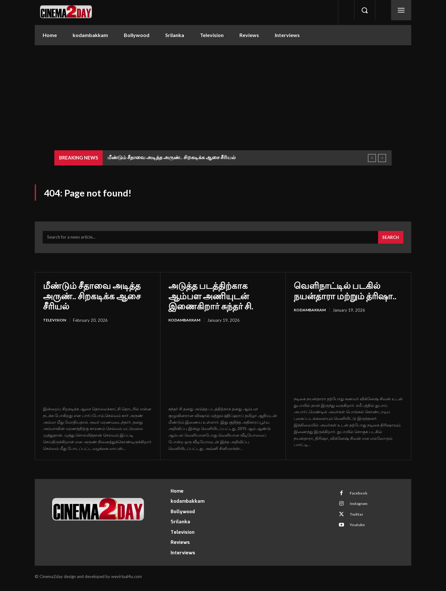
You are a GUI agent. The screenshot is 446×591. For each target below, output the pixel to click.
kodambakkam (185, 323)
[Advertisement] (223, 92)
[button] (364, 10)
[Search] (389, 240)
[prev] (372, 158)
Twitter (358, 521)
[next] (382, 158)
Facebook (360, 497)
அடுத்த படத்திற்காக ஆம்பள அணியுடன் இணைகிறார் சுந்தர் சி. (210, 298)
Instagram (361, 509)
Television (55, 323)
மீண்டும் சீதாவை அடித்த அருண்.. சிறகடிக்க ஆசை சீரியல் (171, 157)
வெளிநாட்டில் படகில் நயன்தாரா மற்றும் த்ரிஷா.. (345, 293)
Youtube (359, 532)
